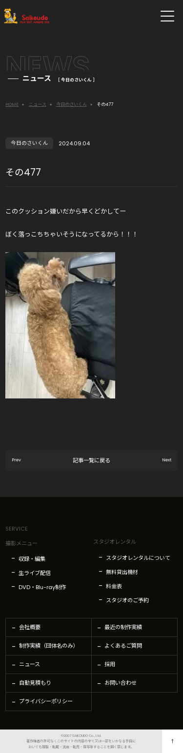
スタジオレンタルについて (138, 558)
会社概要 (30, 627)
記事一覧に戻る (91, 466)
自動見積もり (35, 683)
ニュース (37, 104)
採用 (109, 664)
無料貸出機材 (122, 572)
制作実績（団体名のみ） (48, 646)
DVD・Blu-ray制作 (42, 587)
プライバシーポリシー (46, 701)
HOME (12, 104)
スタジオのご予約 (127, 600)
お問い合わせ (120, 683)
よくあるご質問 (123, 646)
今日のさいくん (71, 104)
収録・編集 (32, 559)
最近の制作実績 (123, 627)
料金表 (114, 586)
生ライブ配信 (35, 573)
